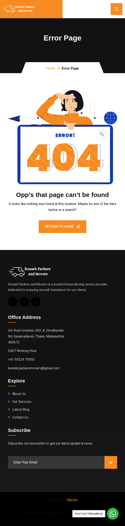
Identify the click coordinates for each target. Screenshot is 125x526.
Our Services (21, 402)
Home (50, 68)
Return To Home (62, 227)
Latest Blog (20, 409)
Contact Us (20, 417)
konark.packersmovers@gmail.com (33, 368)
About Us (19, 394)
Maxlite (72, 500)
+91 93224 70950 (21, 359)
